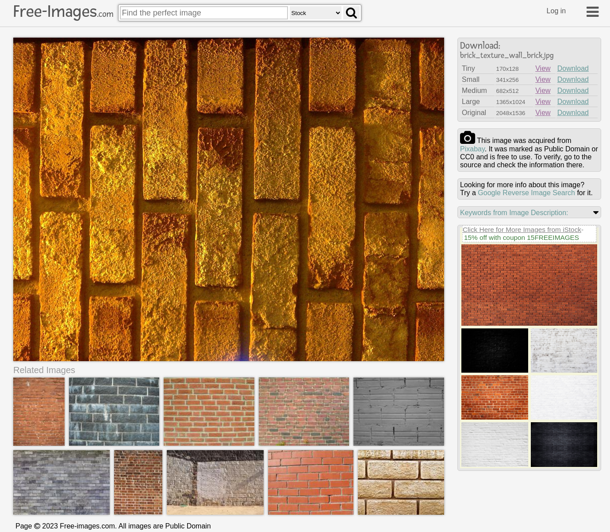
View (542, 68)
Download (573, 68)
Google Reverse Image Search (526, 193)
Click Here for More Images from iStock (522, 229)
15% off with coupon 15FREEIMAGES (521, 237)
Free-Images (63, 11)
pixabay (472, 149)
